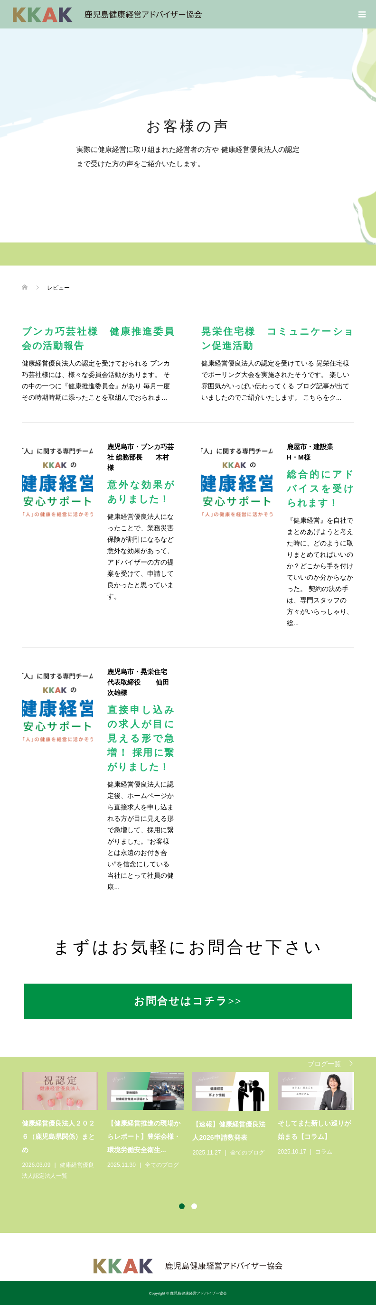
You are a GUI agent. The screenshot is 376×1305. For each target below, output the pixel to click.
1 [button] (182, 1206)
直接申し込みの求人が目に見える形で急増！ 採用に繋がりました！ (141, 738)
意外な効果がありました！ (141, 491)
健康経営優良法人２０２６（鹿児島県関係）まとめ (58, 1136)
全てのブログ (162, 1165)
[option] (192, 1127)
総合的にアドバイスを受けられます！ (320, 488)
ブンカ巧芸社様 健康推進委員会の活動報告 (98, 338)
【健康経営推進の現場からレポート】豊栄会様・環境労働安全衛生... (143, 1136)
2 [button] (194, 1206)
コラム (323, 1151)
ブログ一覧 (324, 1063)
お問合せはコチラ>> (188, 1001)
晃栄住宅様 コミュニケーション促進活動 (277, 338)
